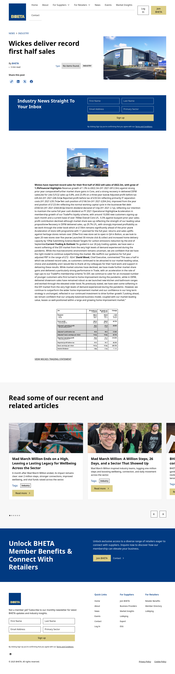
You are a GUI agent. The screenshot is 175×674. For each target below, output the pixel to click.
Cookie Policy (160, 661)
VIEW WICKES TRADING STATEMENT (53, 359)
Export (123, 621)
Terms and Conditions (143, 126)
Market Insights (124, 4)
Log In (143, 10)
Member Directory (153, 606)
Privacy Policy (145, 661)
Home (35, 4)
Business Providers (128, 606)
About (45, 4)
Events (108, 4)
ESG (122, 626)
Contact (36, 15)
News (97, 4)
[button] (61, 5)
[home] (17, 12)
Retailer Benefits (152, 601)
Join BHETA (158, 10)
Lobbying (124, 616)
